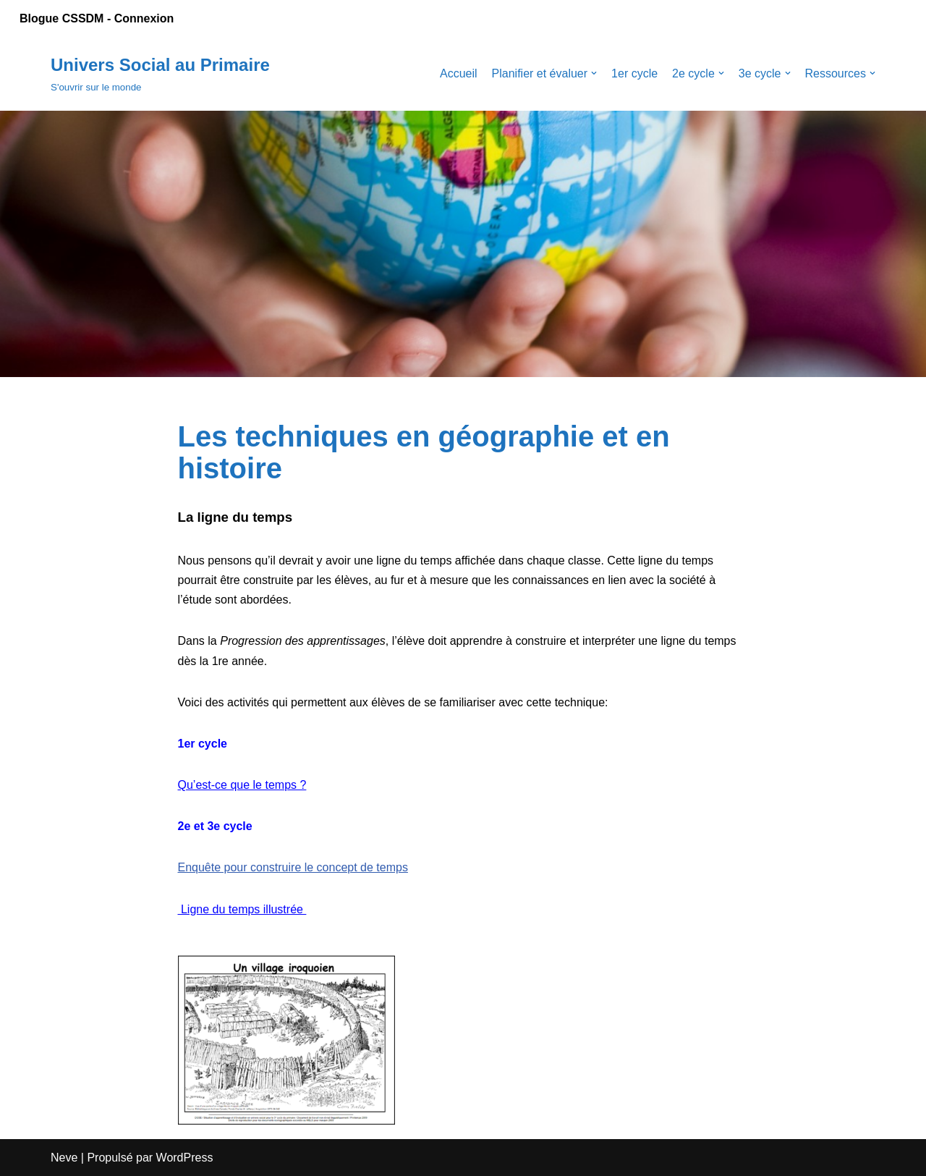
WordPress (184, 1157)
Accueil (458, 73)
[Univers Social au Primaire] (160, 73)
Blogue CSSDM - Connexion (97, 18)
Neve (64, 1157)
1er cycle (634, 73)
